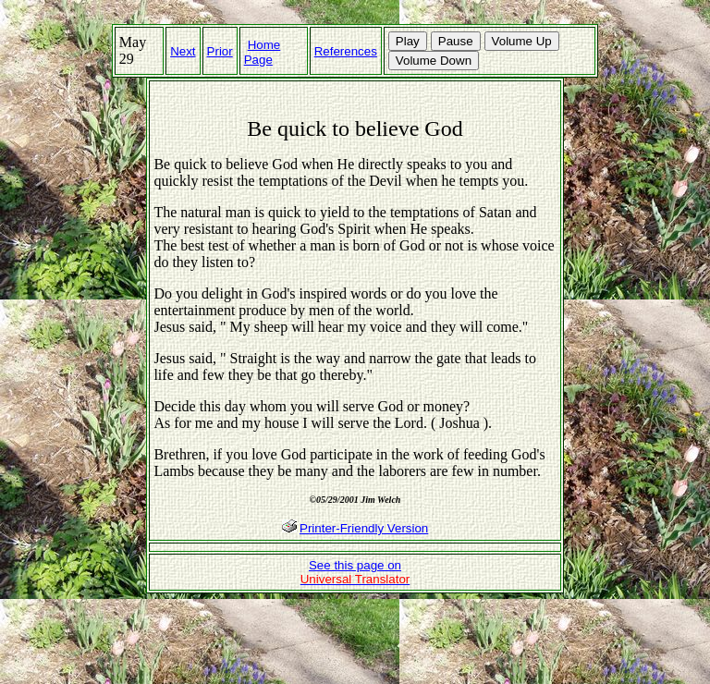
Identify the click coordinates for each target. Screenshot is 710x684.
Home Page (262, 52)
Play (408, 41)
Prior (220, 51)
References (345, 51)
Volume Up (522, 41)
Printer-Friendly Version (364, 528)
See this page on (355, 572)
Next (182, 51)
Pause (455, 41)
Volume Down (433, 60)
